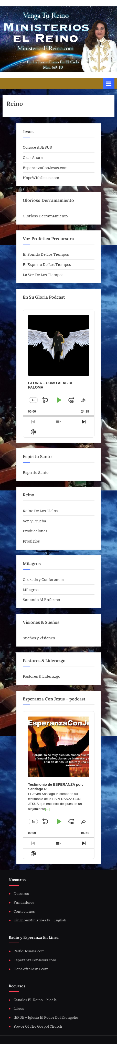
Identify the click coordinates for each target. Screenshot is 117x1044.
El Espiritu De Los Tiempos (47, 264)
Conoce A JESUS (37, 147)
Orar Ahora (33, 157)
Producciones (35, 530)
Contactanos (24, 911)
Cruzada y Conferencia (43, 579)
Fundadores (24, 902)
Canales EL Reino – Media (35, 1000)
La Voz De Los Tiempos (43, 274)
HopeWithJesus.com (41, 177)
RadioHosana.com (29, 951)
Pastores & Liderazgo (41, 676)
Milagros (30, 589)
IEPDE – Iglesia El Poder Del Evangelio (46, 1017)
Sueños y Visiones (39, 637)
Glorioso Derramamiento (45, 215)
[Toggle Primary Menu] (108, 83)
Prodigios (31, 541)
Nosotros (21, 893)
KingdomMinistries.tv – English (40, 920)
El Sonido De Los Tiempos (46, 254)
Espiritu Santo (35, 472)
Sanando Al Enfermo (41, 599)
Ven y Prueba (34, 520)
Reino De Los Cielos (40, 510)
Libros (19, 1008)
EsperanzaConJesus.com (45, 167)
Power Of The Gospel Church (38, 1026)
